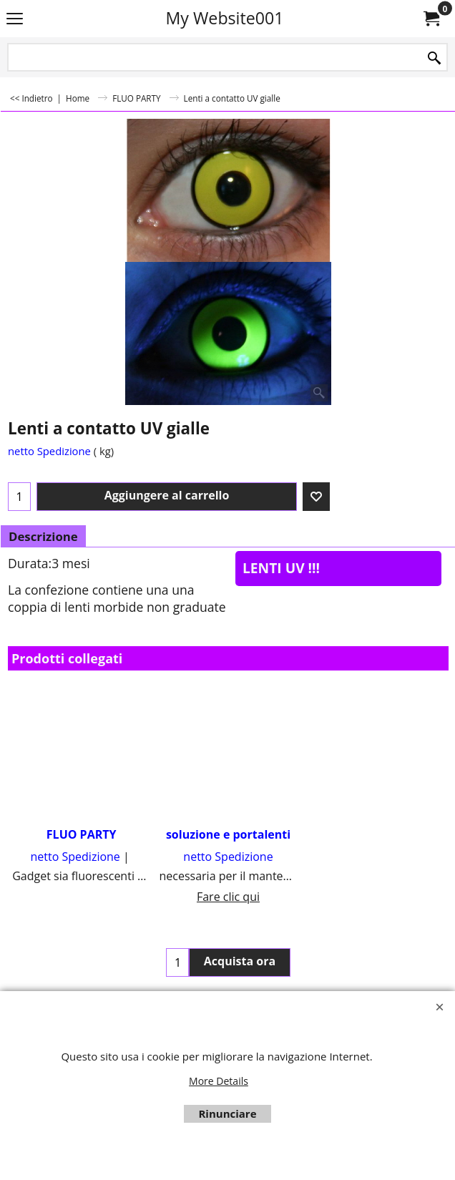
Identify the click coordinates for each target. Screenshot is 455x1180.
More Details (218, 1081)
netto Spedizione (49, 451)
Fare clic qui (228, 896)
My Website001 (224, 17)
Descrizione (43, 536)
